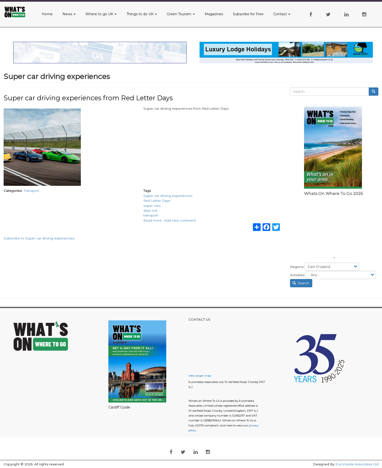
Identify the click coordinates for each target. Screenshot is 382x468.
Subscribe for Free (248, 14)
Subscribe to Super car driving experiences (39, 238)
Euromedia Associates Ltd (356, 464)
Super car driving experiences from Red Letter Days (88, 98)
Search (300, 283)
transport (150, 215)
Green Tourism (181, 14)
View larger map (199, 375)
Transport (31, 191)
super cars (151, 206)
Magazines (214, 14)
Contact (281, 14)
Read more (152, 220)
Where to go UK (101, 14)
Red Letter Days (156, 200)
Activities (297, 275)
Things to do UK (141, 14)
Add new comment (180, 220)
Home (47, 14)
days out (150, 210)
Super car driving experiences (167, 196)
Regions (297, 267)
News (69, 14)
